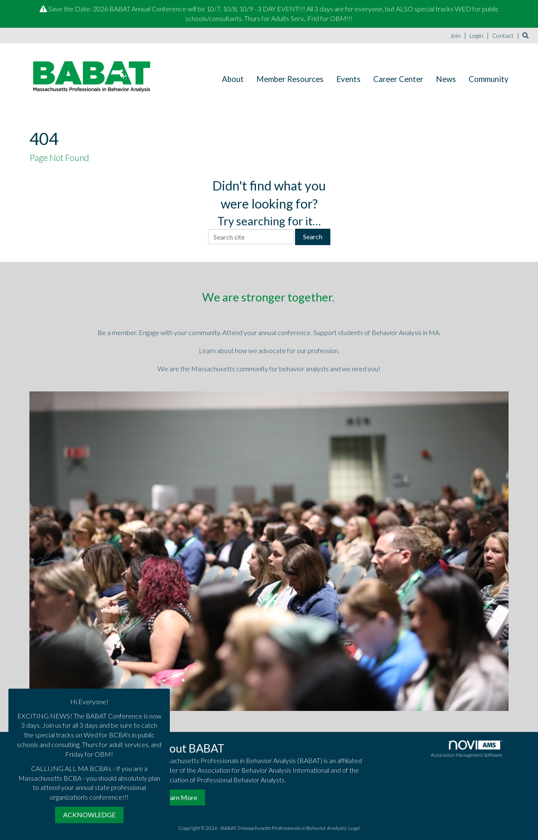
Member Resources (290, 79)
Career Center (398, 79)
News (446, 79)
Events (348, 79)
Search (312, 236)
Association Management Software (466, 749)
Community (489, 79)
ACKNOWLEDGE (89, 815)
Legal (354, 828)
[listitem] (459, 35)
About (233, 79)
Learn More (180, 797)
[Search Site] (527, 35)
